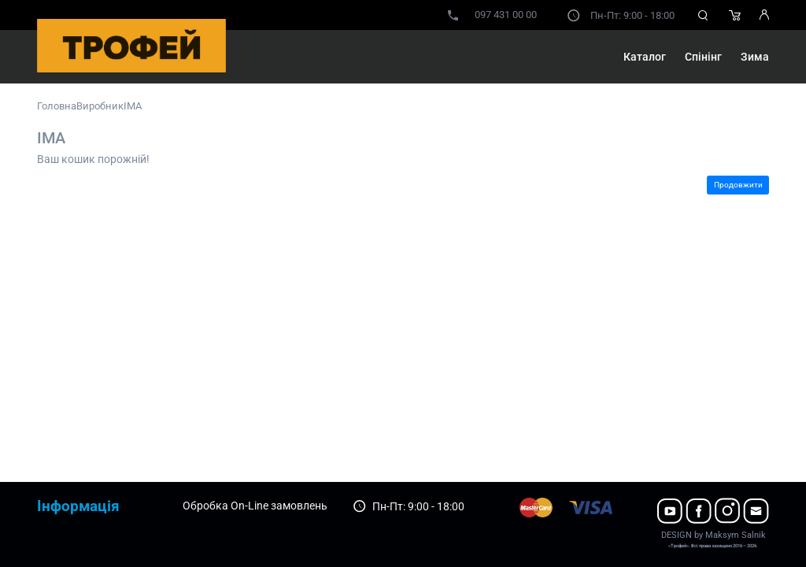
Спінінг (703, 56)
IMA (133, 106)
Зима (755, 56)
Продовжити (738, 184)
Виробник (100, 106)
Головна (56, 106)
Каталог (644, 56)
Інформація (78, 506)
